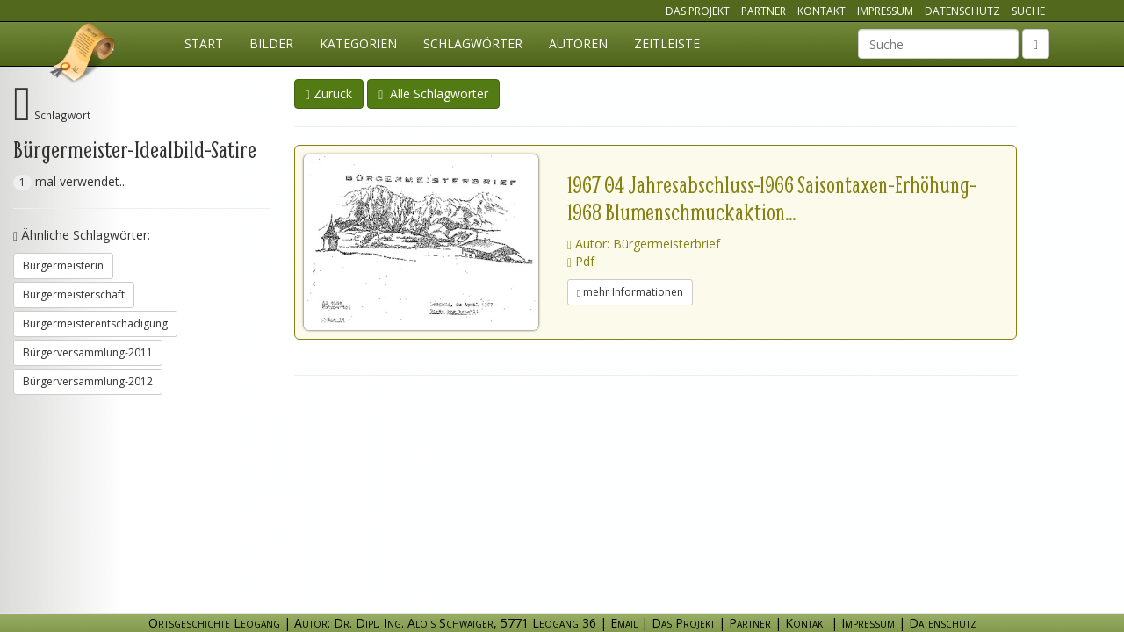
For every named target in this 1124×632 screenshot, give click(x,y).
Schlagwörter (472, 43)
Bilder (271, 43)
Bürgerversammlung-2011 (88, 352)
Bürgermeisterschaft (74, 294)
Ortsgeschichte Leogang (83, 55)
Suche (1028, 11)
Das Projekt (698, 11)
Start (203, 43)
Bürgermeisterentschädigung (95, 323)
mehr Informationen (630, 291)
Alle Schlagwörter (433, 93)
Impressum (885, 11)
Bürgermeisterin (63, 265)
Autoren (578, 43)
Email (624, 622)
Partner (763, 11)
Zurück (329, 93)
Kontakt (821, 11)
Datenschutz (962, 11)
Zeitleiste (667, 43)
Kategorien (358, 43)
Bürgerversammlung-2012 (88, 381)
